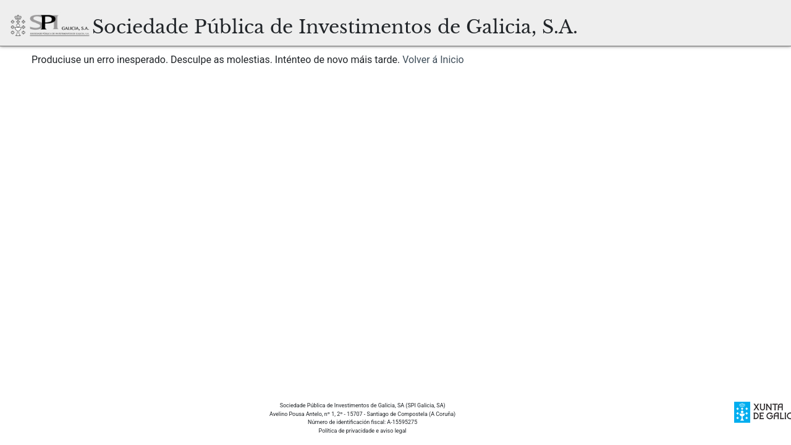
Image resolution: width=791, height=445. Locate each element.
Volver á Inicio (433, 60)
